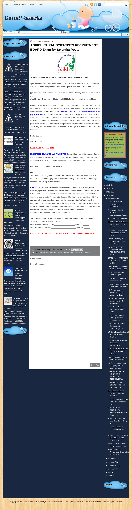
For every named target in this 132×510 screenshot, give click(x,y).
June (110, 476)
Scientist (87, 253)
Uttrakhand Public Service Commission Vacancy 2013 (117, 232)
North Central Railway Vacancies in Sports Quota (116, 309)
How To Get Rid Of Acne (93, 502)
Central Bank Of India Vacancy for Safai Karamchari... (116, 317)
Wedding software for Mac (54, 502)
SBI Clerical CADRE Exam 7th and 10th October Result (118, 224)
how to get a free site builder (74, 502)
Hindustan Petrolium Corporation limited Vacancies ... (116, 429)
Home (7, 5)
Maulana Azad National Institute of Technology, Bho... (117, 420)
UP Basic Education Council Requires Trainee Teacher (118, 334)
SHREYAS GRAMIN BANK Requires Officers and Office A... (118, 351)
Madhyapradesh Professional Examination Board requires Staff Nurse (21, 170)
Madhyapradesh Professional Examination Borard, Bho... (118, 452)
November (112, 459)
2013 (108, 192)
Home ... (33, 5)
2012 (108, 195)
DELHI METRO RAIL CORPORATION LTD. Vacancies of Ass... (117, 384)
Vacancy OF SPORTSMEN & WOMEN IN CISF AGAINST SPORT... (118, 437)
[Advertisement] (65, 340)
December (112, 198)
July (110, 472)
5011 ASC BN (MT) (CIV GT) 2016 (20, 117)
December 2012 (51, 253)
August (111, 469)
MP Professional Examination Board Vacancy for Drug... (116, 292)
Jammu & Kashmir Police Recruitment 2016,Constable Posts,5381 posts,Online (14, 94)
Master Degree (69, 253)
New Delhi (79, 253)
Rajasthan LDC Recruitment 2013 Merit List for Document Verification (21, 142)
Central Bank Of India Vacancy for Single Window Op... (116, 300)
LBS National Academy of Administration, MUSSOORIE (117, 342)
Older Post (95, 365)
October (111, 462)
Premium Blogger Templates (112, 502)
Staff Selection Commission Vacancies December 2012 (118, 401)
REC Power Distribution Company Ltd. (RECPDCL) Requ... (116, 326)
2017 (108, 185)
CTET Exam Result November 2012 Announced (115, 204)
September (112, 465)
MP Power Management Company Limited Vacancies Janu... (117, 365)
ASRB (42, 253)
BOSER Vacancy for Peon (117, 218)
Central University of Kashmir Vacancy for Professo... (116, 241)
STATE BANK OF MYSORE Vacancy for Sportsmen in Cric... (118, 260)
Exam (60, 253)
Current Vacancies (19, 5)
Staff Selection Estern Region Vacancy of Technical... (116, 393)
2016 (108, 189)
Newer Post (36, 365)
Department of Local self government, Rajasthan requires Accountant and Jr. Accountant (16, 303)
